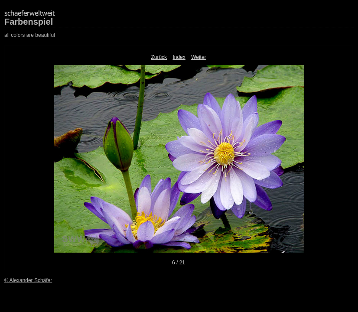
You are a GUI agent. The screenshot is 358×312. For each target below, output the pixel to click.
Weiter (198, 57)
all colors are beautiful (29, 35)
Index (178, 57)
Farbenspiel (28, 21)
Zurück (159, 57)
